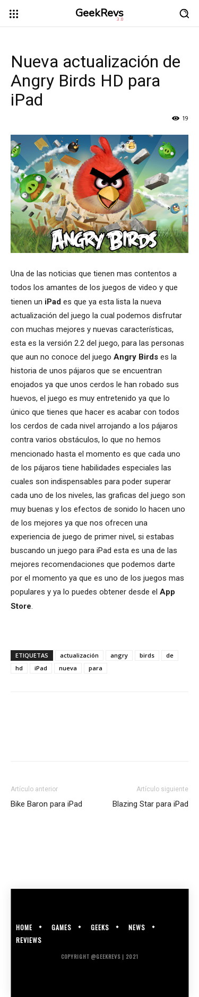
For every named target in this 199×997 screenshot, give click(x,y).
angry (119, 655)
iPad (40, 668)
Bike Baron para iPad (46, 804)
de (170, 655)
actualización (79, 655)
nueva (68, 668)
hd (19, 668)
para (95, 668)
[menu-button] (13, 13)
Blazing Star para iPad (150, 804)
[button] (184, 13)
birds (147, 655)
